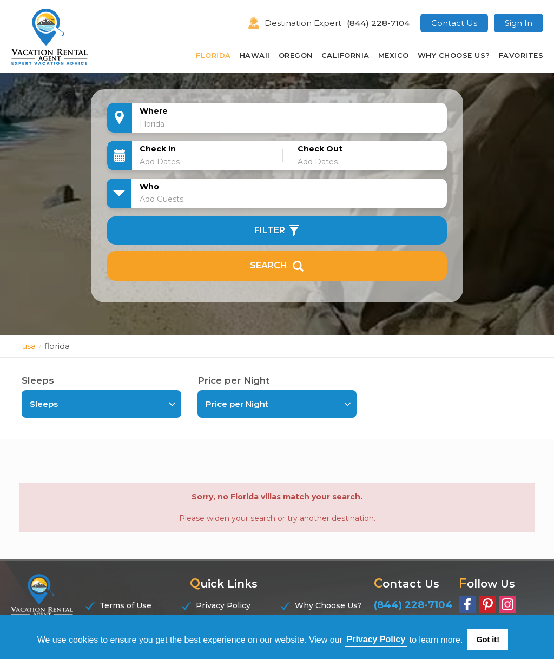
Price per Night (233, 380)
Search (277, 265)
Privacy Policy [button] (376, 639)
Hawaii (255, 55)
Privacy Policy (223, 605)
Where (154, 111)
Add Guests (161, 199)
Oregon (296, 55)
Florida (213, 55)
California (345, 55)
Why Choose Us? (454, 55)
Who (149, 187)
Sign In (518, 23)
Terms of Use (125, 605)
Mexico (393, 55)
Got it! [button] (488, 639)
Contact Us (454, 23)
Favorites (521, 55)
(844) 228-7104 (378, 23)
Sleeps (38, 380)
